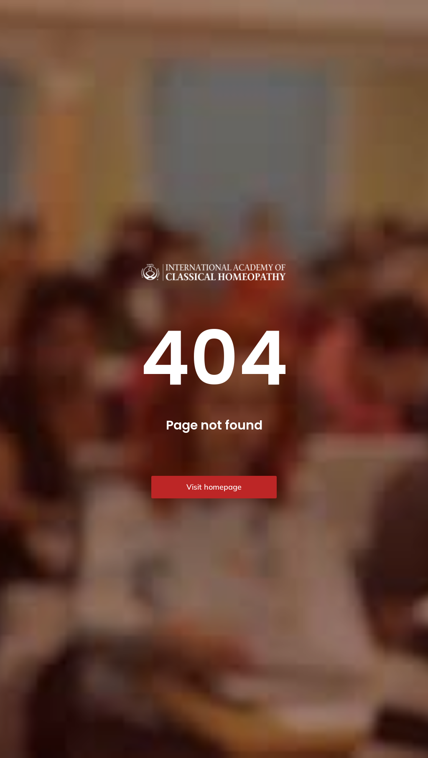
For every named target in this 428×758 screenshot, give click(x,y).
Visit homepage (214, 487)
